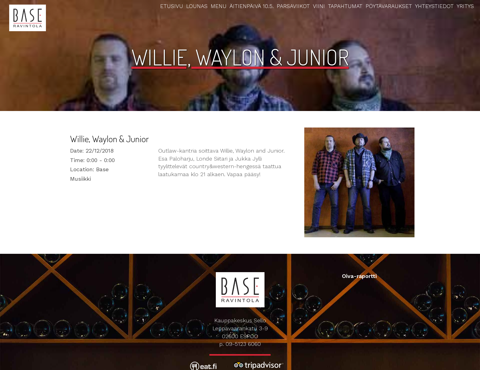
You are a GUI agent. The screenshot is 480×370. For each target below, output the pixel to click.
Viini (319, 6)
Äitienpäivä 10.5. (252, 6)
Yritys (465, 6)
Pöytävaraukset (389, 6)
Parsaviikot (293, 6)
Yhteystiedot (434, 6)
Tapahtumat (345, 6)
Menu (219, 6)
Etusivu (171, 6)
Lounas (197, 6)
